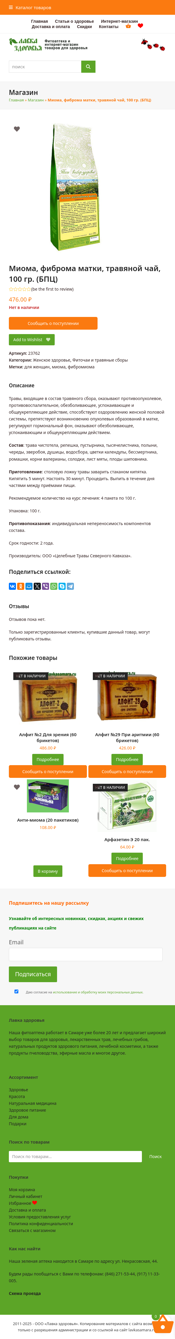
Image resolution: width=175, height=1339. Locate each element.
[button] (30, 7)
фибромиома (81, 367)
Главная (16, 100)
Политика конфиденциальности (41, 1223)
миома (58, 367)
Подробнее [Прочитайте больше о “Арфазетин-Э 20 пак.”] (127, 858)
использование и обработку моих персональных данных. (98, 992)
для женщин (37, 367)
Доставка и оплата (27, 1210)
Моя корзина (22, 1189)
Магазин (36, 100)
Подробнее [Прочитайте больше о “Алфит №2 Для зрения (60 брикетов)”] (48, 759)
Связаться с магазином (32, 1230)
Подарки (17, 1123)
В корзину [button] (48, 871)
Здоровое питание (27, 1110)
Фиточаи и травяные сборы (100, 360)
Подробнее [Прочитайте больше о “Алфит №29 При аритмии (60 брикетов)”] (127, 759)
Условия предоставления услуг (40, 1217)
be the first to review (52, 289)
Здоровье (18, 1089)
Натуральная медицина (32, 1103)
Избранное (23, 1203)
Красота (17, 1096)
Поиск (155, 1156)
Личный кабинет (25, 1196)
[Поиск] (88, 67)
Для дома (18, 1117)
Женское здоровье (51, 360)
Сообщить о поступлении (53, 323)
